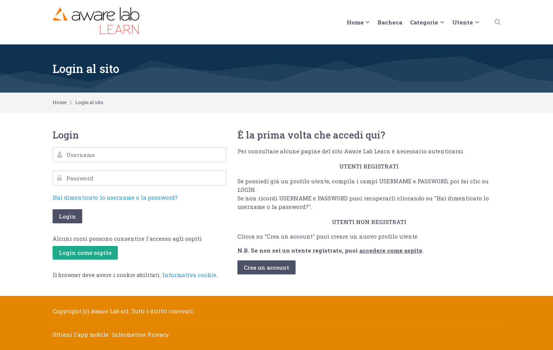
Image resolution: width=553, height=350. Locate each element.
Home (60, 102)
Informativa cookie (189, 275)
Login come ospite (85, 252)
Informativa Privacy (140, 334)
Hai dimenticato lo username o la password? (115, 197)
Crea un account (266, 267)
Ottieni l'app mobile (81, 334)
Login (67, 216)
